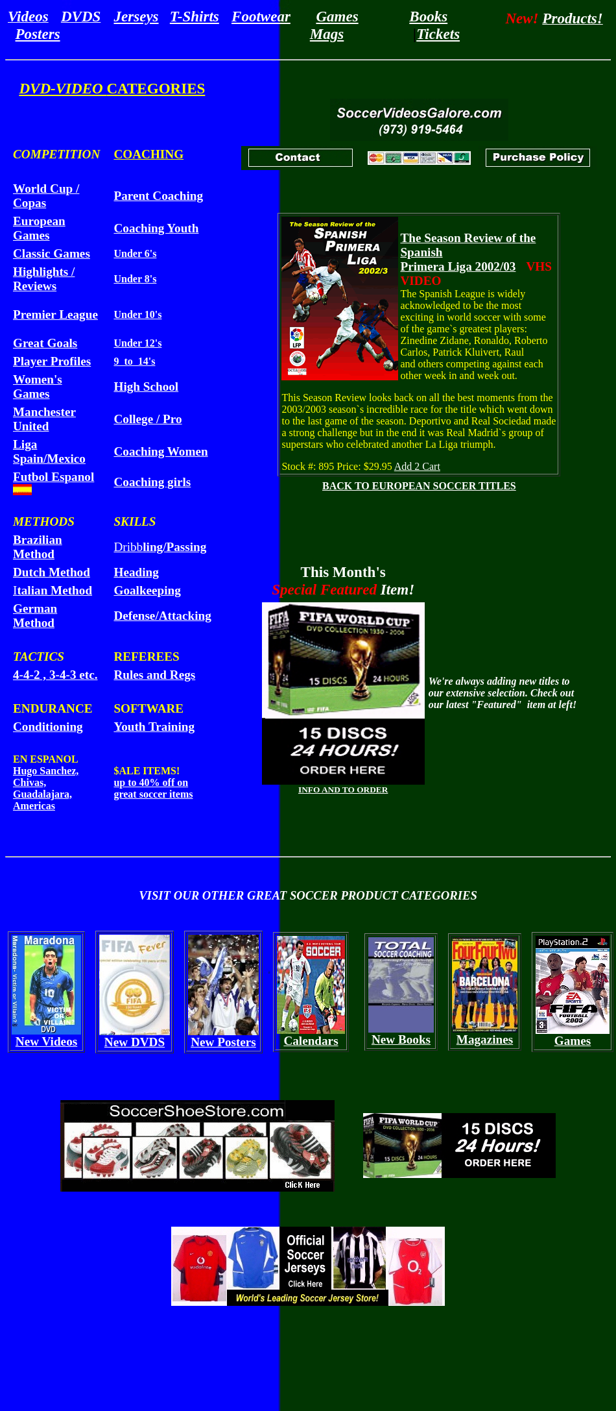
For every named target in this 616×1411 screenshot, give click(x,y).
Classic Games (51, 253)
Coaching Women (160, 451)
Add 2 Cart (417, 466)
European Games (39, 228)
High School (145, 386)
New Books (401, 1039)
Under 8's (134, 278)
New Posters (223, 1042)
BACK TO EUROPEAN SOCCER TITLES (419, 485)
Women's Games (37, 386)
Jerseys (136, 16)
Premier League (55, 314)
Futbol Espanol (53, 477)
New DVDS (134, 1042)
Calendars (310, 1041)
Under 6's (134, 253)
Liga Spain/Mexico (49, 451)
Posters (38, 33)
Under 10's (137, 314)
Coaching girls (152, 482)
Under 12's (137, 343)
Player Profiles (52, 361)
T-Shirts (194, 16)
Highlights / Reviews (44, 279)
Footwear (260, 16)
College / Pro (147, 419)
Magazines (484, 1039)
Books (428, 16)
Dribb (159, 547)
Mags (327, 33)
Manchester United (44, 419)
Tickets (438, 33)
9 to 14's (134, 361)
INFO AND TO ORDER (343, 789)
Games (337, 16)
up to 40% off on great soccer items (153, 788)
